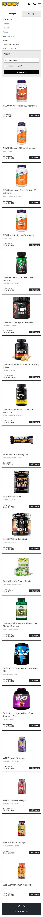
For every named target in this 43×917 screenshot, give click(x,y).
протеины (6, 370)
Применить (21, 72)
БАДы (5, 40)
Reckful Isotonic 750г (12, 496)
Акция (5, 32)
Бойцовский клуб (9, 49)
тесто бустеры (13, 629)
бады (10, 151)
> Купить (35, 115)
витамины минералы (15, 109)
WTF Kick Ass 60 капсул (14, 842)
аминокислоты (8, 674)
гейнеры (5, 719)
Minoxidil (6, 28)
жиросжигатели (8, 283)
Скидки (6, 24)
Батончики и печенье (11, 45)
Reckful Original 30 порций (15, 538)
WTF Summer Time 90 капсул (17, 884)
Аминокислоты (8, 36)
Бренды (31, 13)
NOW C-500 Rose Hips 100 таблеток (20, 105)
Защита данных (22, 911)
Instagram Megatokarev (24, 906)
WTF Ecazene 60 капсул (14, 758)
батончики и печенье (10, 457)
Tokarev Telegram (18, 906)
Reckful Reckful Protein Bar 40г (17, 581)
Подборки (12, 13)
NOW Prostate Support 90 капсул (18, 235)
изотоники (6, 500)
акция (5, 109)
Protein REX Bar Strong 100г (16, 454)
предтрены (6, 325)
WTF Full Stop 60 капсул (14, 800)
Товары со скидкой (15, 66)
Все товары (7, 19)
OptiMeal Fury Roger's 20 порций (18, 322)
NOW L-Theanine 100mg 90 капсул (19, 148)
